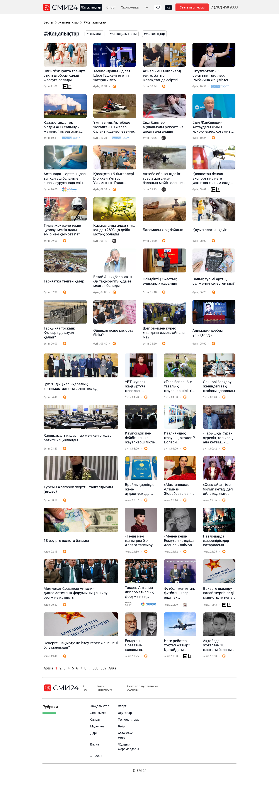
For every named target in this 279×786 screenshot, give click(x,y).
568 (95, 668)
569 (103, 668)
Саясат (95, 719)
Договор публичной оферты (142, 688)
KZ (168, 7)
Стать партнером (192, 7)
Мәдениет (97, 726)
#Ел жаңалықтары (123, 33)
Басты (48, 22)
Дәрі (93, 733)
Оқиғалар (125, 713)
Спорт (111, 7)
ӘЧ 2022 (96, 755)
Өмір (121, 726)
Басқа (94, 744)
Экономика (130, 7)
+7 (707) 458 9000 (223, 7)
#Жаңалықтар (95, 22)
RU (158, 7)
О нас (84, 688)
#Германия (94, 33)
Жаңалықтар (91, 7)
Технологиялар (129, 719)
